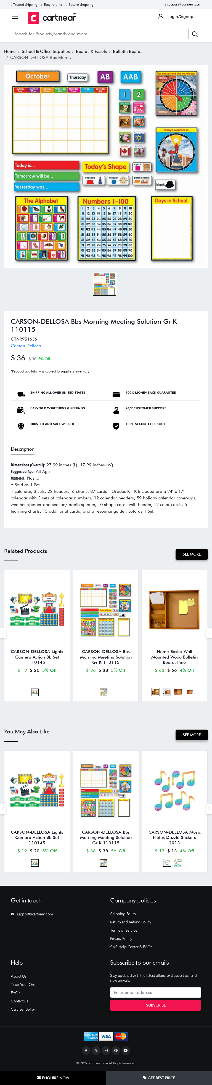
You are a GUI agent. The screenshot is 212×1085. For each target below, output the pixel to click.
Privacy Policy (121, 938)
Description (23, 449)
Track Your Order (25, 984)
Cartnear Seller (23, 1009)
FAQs (15, 992)
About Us (18, 976)
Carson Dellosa (26, 345)
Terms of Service (123, 930)
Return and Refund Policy (130, 922)
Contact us (19, 1001)
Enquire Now (53, 1078)
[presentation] (3, 633)
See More (192, 554)
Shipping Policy (123, 913)
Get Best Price (159, 1078)
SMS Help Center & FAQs (131, 946)
